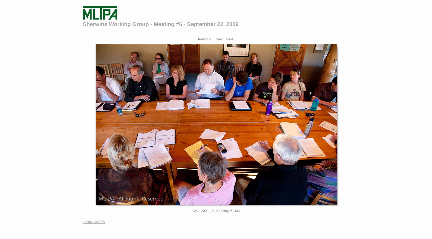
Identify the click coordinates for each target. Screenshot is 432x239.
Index (219, 39)
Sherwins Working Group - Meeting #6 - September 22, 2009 (161, 24)
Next (229, 39)
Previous (204, 39)
